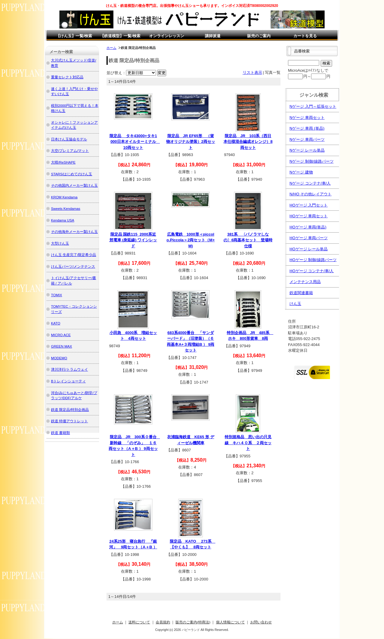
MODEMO (59, 358)
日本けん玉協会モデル (69, 139)
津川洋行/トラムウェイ (69, 369)
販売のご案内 (259, 36)
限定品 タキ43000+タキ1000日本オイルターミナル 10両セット (135, 142)
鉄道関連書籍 (301, 293)
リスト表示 (252, 72)
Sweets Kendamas (65, 208)
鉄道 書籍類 (60, 433)
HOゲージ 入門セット (309, 205)
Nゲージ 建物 (301, 172)
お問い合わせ (261, 622)
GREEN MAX (61, 346)
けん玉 (295, 303)
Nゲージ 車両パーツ (307, 139)
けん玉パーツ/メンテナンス (73, 266)
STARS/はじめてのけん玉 (71, 174)
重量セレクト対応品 (67, 77)
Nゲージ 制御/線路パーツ (312, 161)
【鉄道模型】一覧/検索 (120, 36)
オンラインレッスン (166, 36)
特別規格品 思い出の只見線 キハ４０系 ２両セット (248, 443)
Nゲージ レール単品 (307, 150)
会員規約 (163, 622)
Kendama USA (62, 220)
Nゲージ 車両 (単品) (307, 128)
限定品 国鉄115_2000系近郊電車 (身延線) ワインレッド (133, 240)
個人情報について (230, 622)
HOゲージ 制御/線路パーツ (313, 260)
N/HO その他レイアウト (311, 194)
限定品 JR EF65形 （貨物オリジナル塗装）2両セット (190, 142)
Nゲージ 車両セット (307, 117)
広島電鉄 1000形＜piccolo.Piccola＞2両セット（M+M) (190, 240)
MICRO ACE (61, 335)
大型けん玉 (60, 243)
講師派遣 (212, 36)
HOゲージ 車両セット (309, 216)
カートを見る (305, 36)
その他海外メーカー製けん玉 (74, 232)
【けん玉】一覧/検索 (74, 36)
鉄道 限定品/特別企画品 (70, 409)
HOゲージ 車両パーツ (309, 238)
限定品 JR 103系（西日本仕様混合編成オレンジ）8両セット (248, 142)
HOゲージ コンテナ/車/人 (312, 271)
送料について (139, 622)
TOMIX (56, 295)
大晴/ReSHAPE (63, 162)
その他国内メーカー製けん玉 (74, 185)
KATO (55, 323)
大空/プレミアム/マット (70, 150)
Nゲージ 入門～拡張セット (313, 106)
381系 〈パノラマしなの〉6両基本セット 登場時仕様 (248, 240)
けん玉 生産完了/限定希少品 (73, 255)
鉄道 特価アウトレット (69, 421)
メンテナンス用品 (305, 281)
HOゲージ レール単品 (309, 249)
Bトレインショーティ (68, 381)
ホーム (111, 48)
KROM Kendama (64, 197)
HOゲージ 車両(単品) (308, 227)
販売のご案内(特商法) (193, 622)
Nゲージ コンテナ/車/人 (310, 183)
